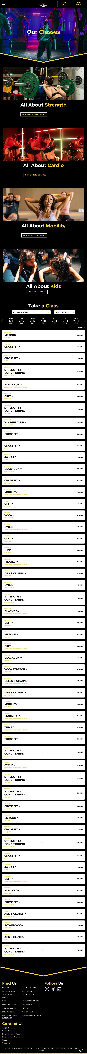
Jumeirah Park (9, 1008)
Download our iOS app (11, 1034)
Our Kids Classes (37, 292)
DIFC (4, 1001)
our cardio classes (35, 175)
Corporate (6, 1043)
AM (79, 327)
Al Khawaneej (29, 991)
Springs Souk (8, 1012)
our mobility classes (34, 235)
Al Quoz (6, 988)
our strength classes (34, 114)
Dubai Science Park (31, 1001)
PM (83, 327)
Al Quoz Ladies (29, 988)
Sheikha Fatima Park (31, 1016)
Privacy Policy (66, 1048)
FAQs (57, 1048)
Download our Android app (13, 1037)
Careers (5, 1040)
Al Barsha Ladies (10, 991)
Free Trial (64, 4)
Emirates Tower (9, 1005)
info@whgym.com (9, 1028)
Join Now (78, 4)
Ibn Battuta (27, 1005)
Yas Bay (25, 1008)
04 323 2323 (6, 1031)
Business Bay (28, 995)
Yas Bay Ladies (28, 1012)
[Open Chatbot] (81, 1050)
